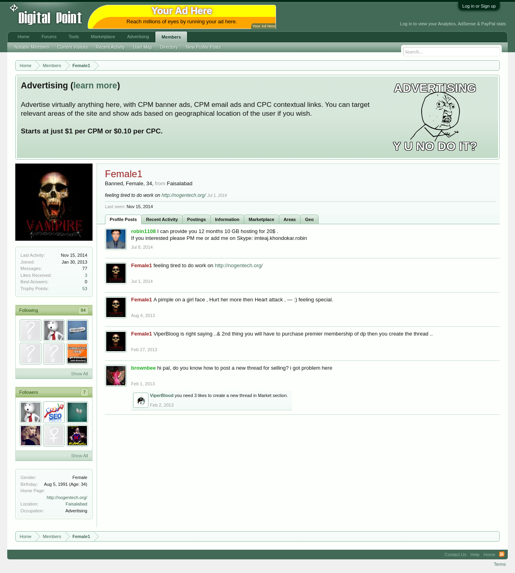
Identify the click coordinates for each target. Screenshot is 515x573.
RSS (502, 554)
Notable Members (31, 47)
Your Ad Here (264, 26)
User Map (142, 47)
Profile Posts (123, 219)
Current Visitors (73, 47)
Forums (48, 36)
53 (84, 288)
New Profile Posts (203, 47)
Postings (196, 219)
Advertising (138, 36)
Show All (79, 373)
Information (227, 219)
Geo (309, 219)
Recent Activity (162, 219)
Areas (290, 219)
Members (171, 37)
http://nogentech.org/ (67, 497)
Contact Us (455, 554)
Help (475, 554)
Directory (169, 47)
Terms (500, 564)
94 (83, 310)
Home (23, 36)
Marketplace (261, 219)
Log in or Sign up (479, 6)
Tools (73, 36)
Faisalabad (76, 503)
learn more (95, 85)
